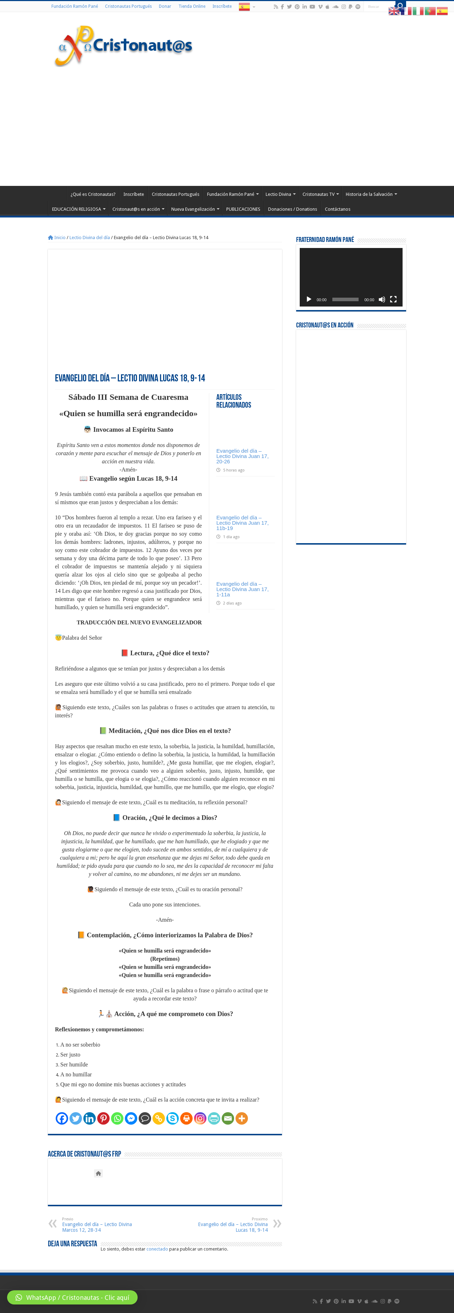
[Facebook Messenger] (131, 1118)
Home (57, 193)
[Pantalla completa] (393, 299)
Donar (165, 6)
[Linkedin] (89, 1118)
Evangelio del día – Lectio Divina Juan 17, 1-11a (242, 589)
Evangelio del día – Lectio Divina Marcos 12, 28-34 (98, 1225)
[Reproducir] (308, 299)
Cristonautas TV (318, 194)
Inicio (57, 237)
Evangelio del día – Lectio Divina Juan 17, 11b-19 (242, 522)
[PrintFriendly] (214, 1118)
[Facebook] (62, 1118)
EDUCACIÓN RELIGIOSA (76, 209)
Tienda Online (191, 6)
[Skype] (172, 1118)
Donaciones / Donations (292, 209)
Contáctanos (337, 209)
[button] (72, 1297)
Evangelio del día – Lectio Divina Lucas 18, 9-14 (231, 1225)
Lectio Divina (278, 194)
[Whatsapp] (117, 1118)
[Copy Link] (159, 1118)
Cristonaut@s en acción (136, 209)
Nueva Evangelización (193, 209)
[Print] (186, 1118)
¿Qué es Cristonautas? (93, 194)
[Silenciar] (382, 299)
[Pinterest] (103, 1118)
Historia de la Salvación (369, 194)
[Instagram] (200, 1118)
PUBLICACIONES (243, 209)
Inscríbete (222, 6)
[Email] (228, 1118)
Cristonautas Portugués (128, 6)
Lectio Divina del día (90, 237)
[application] (351, 277)
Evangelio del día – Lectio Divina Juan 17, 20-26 (242, 456)
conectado (157, 1249)
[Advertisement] (227, 125)
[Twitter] (76, 1118)
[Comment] (145, 1118)
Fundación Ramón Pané (74, 6)
